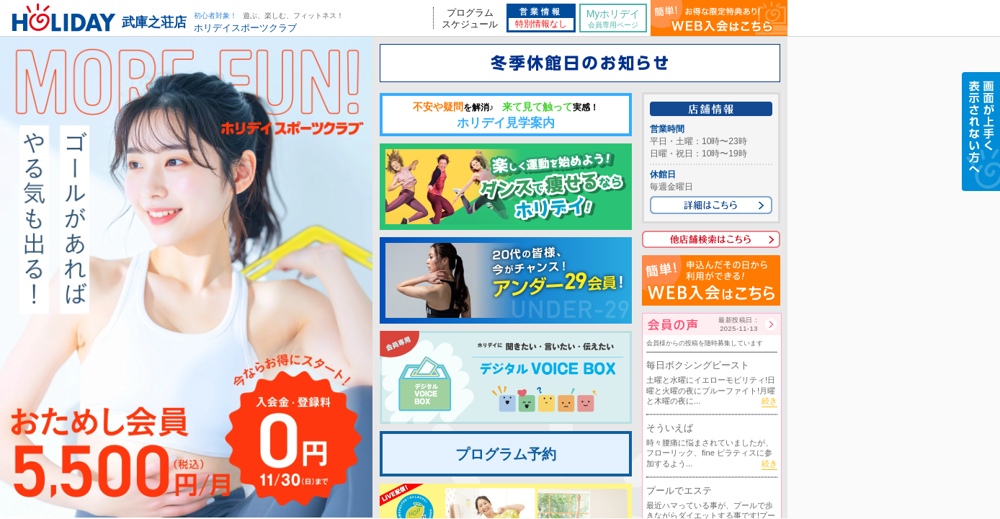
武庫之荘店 (154, 22)
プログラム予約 (505, 454)
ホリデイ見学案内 (506, 115)
